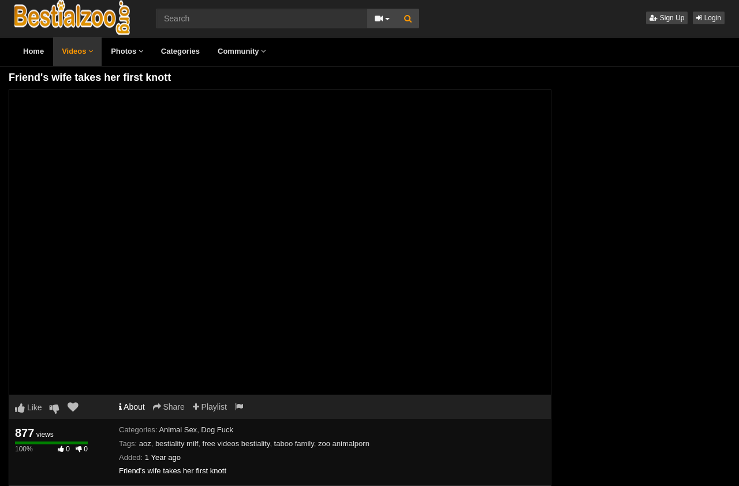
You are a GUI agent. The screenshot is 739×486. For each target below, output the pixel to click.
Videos (77, 51)
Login (708, 18)
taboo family (294, 443)
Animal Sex (178, 429)
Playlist (210, 406)
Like (28, 407)
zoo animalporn (344, 443)
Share (169, 406)
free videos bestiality (236, 443)
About (132, 406)
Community (242, 51)
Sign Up (667, 18)
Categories (180, 51)
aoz (145, 443)
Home (33, 51)
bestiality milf (176, 443)
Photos (127, 51)
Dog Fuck (217, 429)
